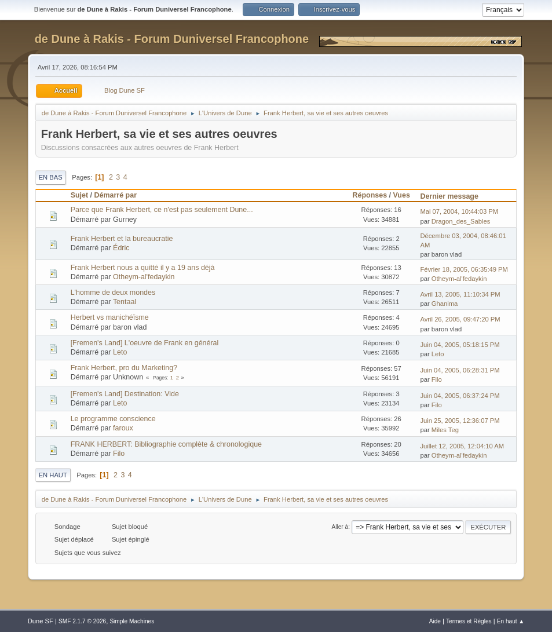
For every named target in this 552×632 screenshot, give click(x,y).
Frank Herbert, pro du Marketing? (124, 368)
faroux (123, 428)
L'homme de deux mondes (113, 292)
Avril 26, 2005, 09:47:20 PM (460, 319)
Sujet (79, 195)
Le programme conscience (113, 419)
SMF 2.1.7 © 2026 (82, 621)
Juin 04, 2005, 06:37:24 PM (459, 395)
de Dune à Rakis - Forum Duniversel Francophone (172, 38)
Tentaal (124, 302)
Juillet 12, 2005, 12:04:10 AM (462, 446)
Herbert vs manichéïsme (110, 317)
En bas (51, 177)
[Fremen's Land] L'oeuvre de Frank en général (145, 343)
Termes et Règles (469, 621)
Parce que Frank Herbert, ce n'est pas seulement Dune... (162, 210)
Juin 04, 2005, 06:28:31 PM (459, 370)
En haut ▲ (511, 621)
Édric (121, 248)
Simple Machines (131, 621)
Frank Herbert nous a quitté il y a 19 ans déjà (143, 268)
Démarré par (115, 195)
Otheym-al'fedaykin (143, 277)
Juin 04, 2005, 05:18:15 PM (459, 344)
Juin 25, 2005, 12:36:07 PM (459, 420)
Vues (401, 195)
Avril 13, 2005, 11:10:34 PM (460, 294)
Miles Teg (445, 429)
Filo (437, 379)
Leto (120, 352)
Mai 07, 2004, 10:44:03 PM (459, 211)
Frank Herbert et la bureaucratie (122, 239)
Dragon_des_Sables (461, 221)
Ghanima (445, 303)
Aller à (340, 527)
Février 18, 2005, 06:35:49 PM (464, 269)
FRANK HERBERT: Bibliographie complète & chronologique (166, 444)
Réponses (370, 195)
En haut (53, 475)
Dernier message (454, 196)
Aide (435, 621)
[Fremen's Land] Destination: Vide (125, 394)
